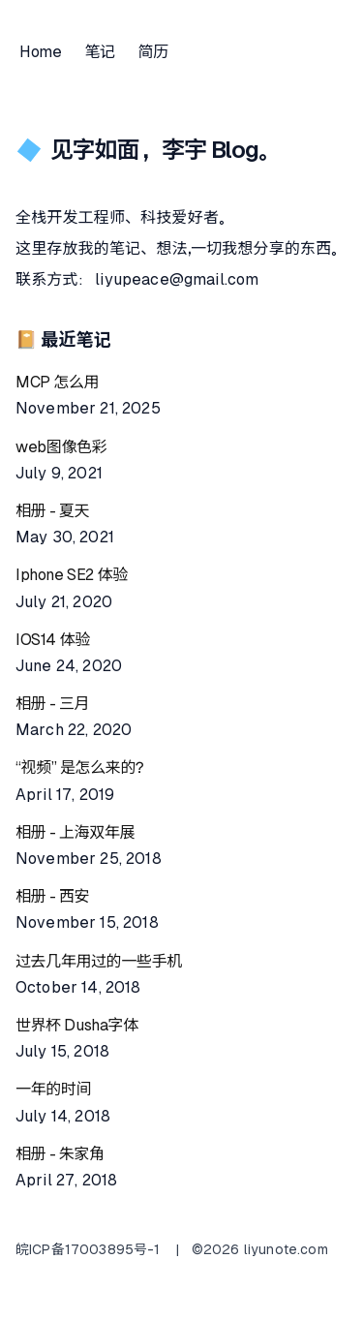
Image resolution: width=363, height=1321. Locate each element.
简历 (153, 52)
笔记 (99, 52)
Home (40, 52)
